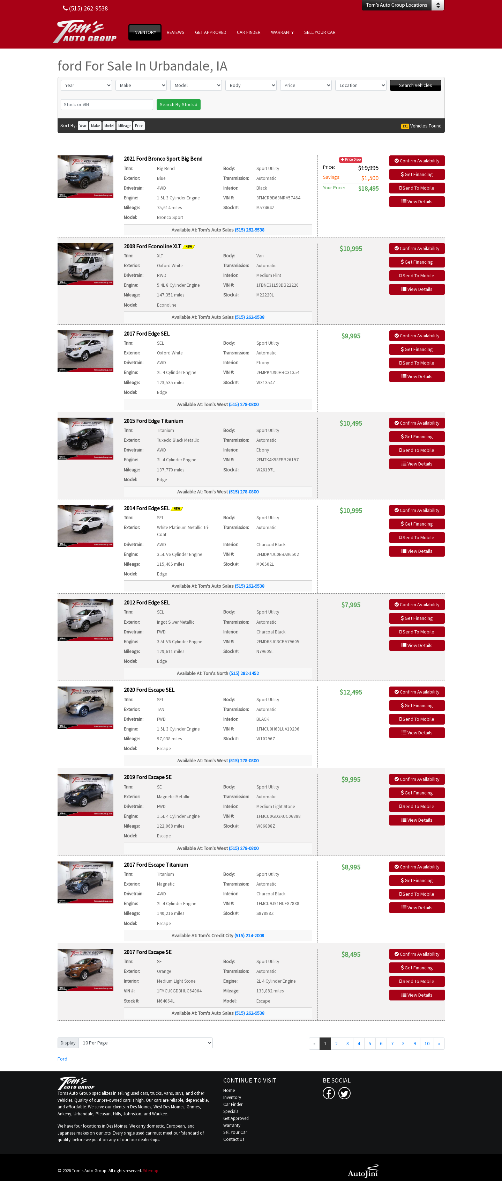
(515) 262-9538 (249, 230)
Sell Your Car (235, 1132)
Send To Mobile (416, 188)
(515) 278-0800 (244, 404)
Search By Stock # (178, 104)
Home (229, 1090)
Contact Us (233, 1139)
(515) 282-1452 (244, 673)
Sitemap (150, 1171)
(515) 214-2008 (249, 935)
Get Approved (236, 1118)
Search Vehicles (415, 85)
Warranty (231, 1125)
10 (427, 1043)
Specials (230, 1111)
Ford (62, 1059)
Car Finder (232, 1104)
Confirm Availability (417, 160)
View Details (417, 201)
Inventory (232, 1097)
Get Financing (417, 174)
